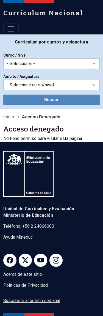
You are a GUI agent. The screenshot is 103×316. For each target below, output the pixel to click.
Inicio (8, 116)
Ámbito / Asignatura (21, 76)
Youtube (40, 260)
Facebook (9, 260)
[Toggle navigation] (11, 29)
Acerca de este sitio (22, 274)
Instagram (56, 260)
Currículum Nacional (43, 12)
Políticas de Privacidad (25, 285)
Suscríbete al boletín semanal (31, 300)
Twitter (25, 260)
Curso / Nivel (15, 55)
